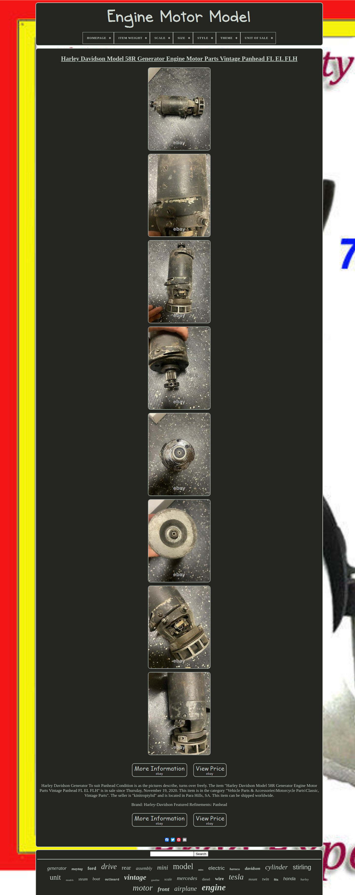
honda (289, 878)
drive (109, 866)
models (69, 879)
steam (83, 879)
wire (219, 878)
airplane (185, 888)
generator (57, 868)
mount (252, 879)
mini (162, 867)
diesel (206, 879)
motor (143, 887)
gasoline (155, 880)
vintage (135, 877)
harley (305, 879)
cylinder (276, 867)
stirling (302, 867)
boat (96, 878)
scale (168, 879)
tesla (236, 876)
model (183, 866)
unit (55, 877)
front (163, 889)
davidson (252, 868)
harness (235, 869)
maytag (77, 869)
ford (92, 868)
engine (214, 887)
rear (126, 867)
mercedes (187, 878)
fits (276, 879)
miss (200, 869)
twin (265, 879)
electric (216, 868)
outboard (112, 879)
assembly (144, 868)
